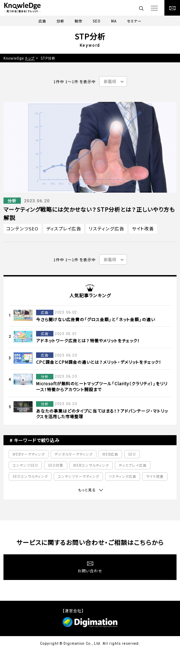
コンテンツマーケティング (78, 476)
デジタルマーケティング (73, 454)
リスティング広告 (106, 228)
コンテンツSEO (22, 228)
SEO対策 (55, 465)
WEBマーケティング (28, 454)
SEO (132, 454)
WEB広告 (110, 454)
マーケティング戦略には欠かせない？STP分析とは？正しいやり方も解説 (89, 213)
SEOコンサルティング (30, 476)
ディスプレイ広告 (63, 228)
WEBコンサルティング (91, 465)
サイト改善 (143, 228)
